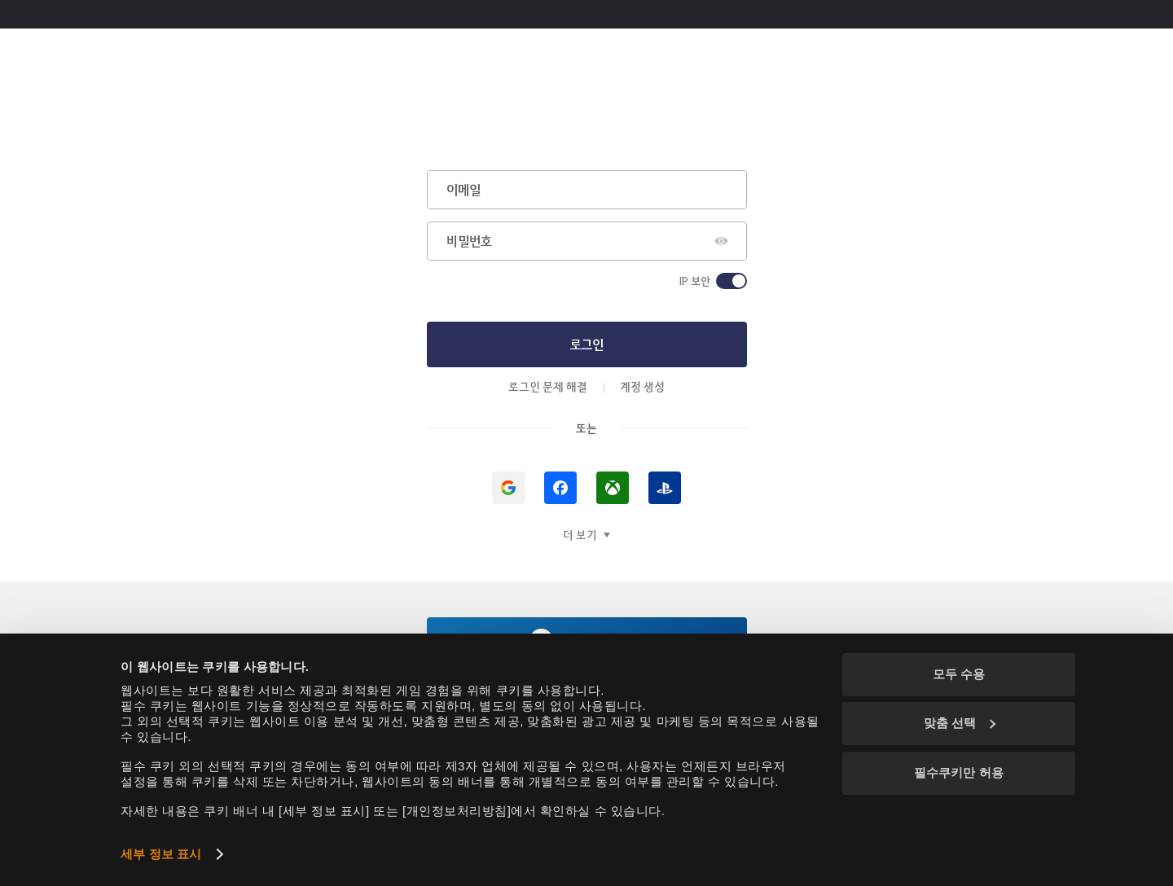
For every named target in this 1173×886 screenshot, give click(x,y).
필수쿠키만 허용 (958, 772)
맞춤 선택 (959, 723)
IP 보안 (694, 280)
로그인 (586, 344)
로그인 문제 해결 (547, 386)
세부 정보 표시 (161, 854)
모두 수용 (959, 674)
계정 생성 (642, 386)
